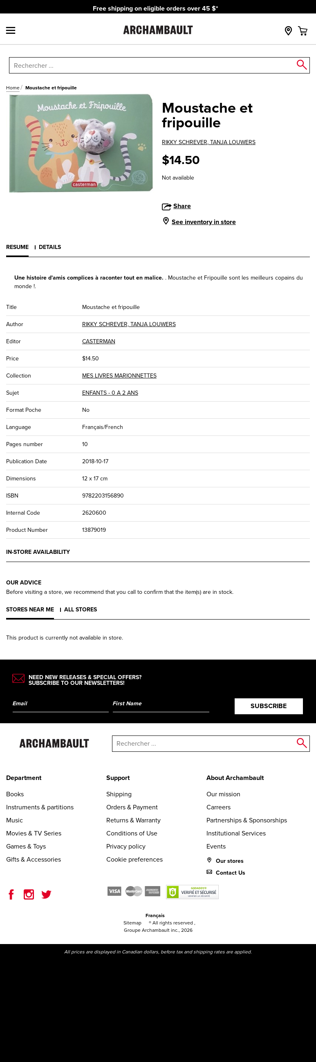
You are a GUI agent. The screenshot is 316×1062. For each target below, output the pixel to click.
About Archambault (235, 777)
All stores (80, 609)
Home (13, 87)
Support (118, 777)
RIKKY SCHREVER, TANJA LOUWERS (208, 142)
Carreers (218, 807)
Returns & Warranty (133, 820)
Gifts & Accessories (33, 859)
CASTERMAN (98, 341)
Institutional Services (236, 833)
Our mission (223, 794)
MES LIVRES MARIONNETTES (119, 375)
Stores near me (30, 609)
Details (50, 247)
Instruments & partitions (40, 807)
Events (216, 846)
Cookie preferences (134, 859)
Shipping (119, 794)
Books (15, 794)
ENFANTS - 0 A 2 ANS (110, 393)
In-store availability (38, 552)
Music (14, 820)
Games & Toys (26, 846)
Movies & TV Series (33, 833)
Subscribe (269, 706)
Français (155, 915)
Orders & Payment (132, 807)
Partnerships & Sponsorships (246, 820)
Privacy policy (126, 846)
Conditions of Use (131, 833)
